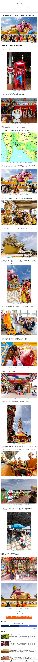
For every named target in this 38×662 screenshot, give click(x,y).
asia (2, 621)
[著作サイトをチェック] (10, 626)
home (21, 611)
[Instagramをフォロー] (28, 626)
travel (5, 621)
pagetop (17, 611)
